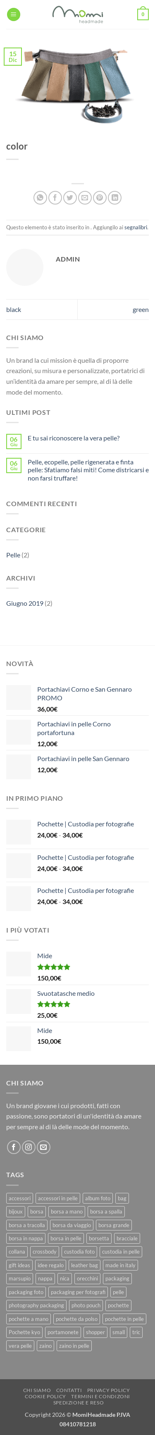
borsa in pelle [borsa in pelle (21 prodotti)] (65, 1238)
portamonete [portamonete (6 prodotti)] (63, 1332)
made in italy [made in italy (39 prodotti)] (120, 1265)
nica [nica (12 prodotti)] (64, 1278)
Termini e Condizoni (100, 1396)
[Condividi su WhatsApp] (40, 198)
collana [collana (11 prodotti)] (17, 1251)
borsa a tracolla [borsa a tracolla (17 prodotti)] (27, 1225)
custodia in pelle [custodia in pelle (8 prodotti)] (121, 1251)
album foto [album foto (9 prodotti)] (97, 1198)
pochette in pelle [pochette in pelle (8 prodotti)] (124, 1319)
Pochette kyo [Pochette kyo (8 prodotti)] (24, 1332)
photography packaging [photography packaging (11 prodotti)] (36, 1305)
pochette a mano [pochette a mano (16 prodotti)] (28, 1319)
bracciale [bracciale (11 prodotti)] (127, 1238)
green (141, 309)
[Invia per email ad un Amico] (85, 198)
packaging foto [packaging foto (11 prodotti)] (26, 1292)
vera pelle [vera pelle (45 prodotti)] (20, 1345)
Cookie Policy (45, 1396)
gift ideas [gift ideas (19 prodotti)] (19, 1265)
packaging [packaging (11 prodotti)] (117, 1278)
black (13, 309)
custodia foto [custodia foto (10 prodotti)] (79, 1251)
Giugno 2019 (24, 603)
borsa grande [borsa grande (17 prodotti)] (113, 1225)
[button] (13, 14)
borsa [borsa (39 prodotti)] (36, 1211)
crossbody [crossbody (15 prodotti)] (45, 1251)
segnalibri (135, 227)
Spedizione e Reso (78, 1402)
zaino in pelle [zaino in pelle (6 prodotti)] (74, 1345)
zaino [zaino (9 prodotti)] (45, 1345)
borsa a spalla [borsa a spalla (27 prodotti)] (106, 1211)
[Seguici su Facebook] (14, 1147)
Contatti (69, 1390)
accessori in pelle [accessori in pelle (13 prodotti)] (58, 1198)
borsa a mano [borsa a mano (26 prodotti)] (67, 1211)
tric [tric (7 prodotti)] (136, 1332)
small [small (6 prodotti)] (118, 1332)
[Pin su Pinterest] (100, 198)
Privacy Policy (108, 1390)
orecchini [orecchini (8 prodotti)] (87, 1278)
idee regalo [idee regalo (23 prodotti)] (51, 1265)
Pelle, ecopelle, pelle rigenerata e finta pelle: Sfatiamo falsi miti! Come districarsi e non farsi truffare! (88, 469)
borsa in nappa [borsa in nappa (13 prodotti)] (26, 1238)
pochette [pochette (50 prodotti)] (118, 1305)
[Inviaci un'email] (43, 1147)
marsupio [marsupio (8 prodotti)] (20, 1278)
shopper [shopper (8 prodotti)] (95, 1332)
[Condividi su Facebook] (55, 198)
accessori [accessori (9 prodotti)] (20, 1198)
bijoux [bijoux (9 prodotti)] (16, 1211)
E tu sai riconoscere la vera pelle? (73, 438)
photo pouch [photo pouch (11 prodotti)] (86, 1305)
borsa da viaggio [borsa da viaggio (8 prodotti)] (71, 1225)
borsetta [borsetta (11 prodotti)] (99, 1238)
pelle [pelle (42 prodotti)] (118, 1292)
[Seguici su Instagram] (29, 1147)
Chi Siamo (37, 1390)
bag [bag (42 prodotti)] (122, 1198)
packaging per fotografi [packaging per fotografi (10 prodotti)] (78, 1292)
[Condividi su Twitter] (70, 198)
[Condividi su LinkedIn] (115, 198)
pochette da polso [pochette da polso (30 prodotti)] (77, 1319)
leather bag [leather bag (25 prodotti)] (84, 1265)
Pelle (13, 555)
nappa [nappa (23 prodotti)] (45, 1278)
